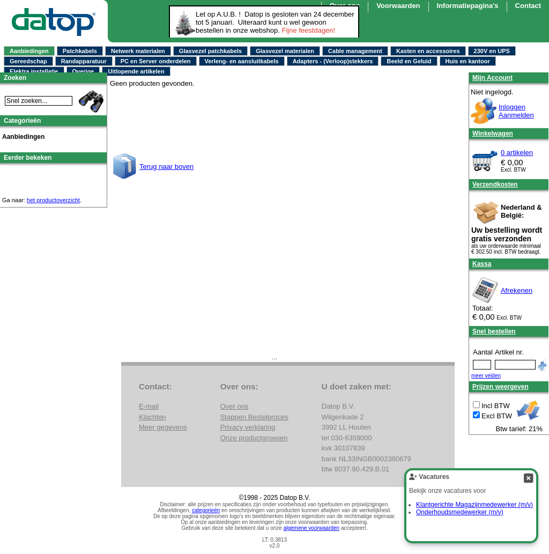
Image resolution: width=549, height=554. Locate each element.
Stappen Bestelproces (254, 417)
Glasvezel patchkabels (210, 51)
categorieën (206, 510)
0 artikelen (517, 153)
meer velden (486, 376)
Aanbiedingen (29, 51)
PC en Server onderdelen (156, 61)
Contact (528, 6)
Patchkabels (80, 51)
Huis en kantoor (468, 61)
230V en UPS (492, 51)
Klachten (152, 417)
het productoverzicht (53, 200)
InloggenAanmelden (516, 111)
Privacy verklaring (248, 427)
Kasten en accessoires (428, 51)
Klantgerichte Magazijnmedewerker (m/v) (474, 504)
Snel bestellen (494, 331)
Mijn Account (492, 78)
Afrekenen (516, 290)
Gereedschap (28, 61)
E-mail (149, 406)
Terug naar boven (166, 166)
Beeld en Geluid (409, 61)
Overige (83, 71)
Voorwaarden (398, 6)
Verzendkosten (495, 184)
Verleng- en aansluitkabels (242, 61)
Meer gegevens (163, 427)
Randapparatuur (84, 61)
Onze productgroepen (254, 438)
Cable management (355, 51)
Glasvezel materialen (285, 51)
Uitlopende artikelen (136, 71)
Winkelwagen (492, 133)
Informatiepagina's (468, 6)
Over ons (234, 406)
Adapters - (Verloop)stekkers (333, 61)
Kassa (481, 264)
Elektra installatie (34, 71)
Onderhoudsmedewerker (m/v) (459, 512)
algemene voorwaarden (312, 528)
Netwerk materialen (138, 51)
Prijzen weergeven (500, 386)
